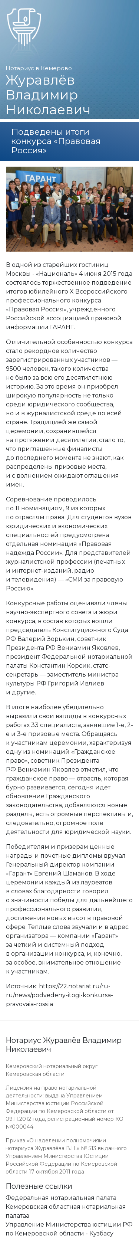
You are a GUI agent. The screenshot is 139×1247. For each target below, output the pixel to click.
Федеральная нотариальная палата (61, 1197)
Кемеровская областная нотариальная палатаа (66, 1211)
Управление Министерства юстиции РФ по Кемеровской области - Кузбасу (69, 1229)
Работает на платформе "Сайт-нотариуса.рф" (75, 1243)
